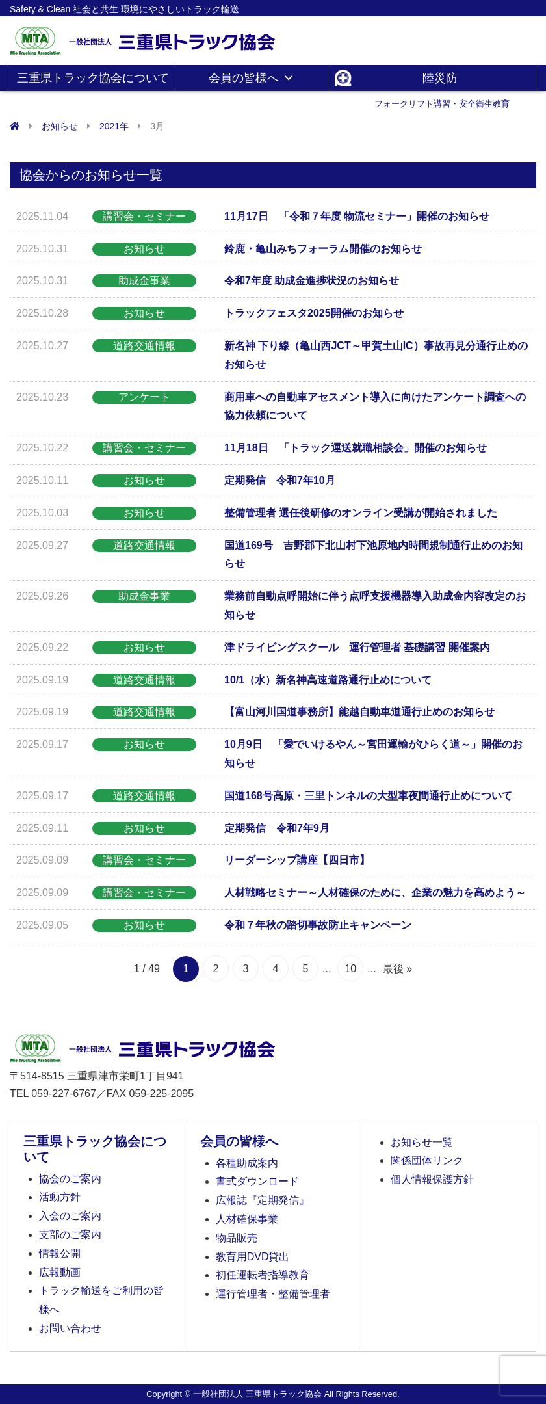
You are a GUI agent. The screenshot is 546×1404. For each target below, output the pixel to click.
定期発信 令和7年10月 (279, 480)
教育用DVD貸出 (253, 1256)
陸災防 (442, 81)
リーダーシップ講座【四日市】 (297, 860)
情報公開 (60, 1253)
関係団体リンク (427, 1160)
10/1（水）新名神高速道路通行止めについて (328, 679)
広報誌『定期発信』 (262, 1200)
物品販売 (236, 1237)
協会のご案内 (70, 1178)
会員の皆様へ (251, 78)
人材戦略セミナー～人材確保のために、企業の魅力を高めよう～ (375, 892)
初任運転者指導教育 (262, 1274)
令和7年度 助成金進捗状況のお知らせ (311, 280)
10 (350, 968)
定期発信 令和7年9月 (277, 828)
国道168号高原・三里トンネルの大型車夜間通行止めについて (368, 795)
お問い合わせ (70, 1328)
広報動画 (60, 1272)
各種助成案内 (247, 1163)
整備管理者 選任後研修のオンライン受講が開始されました (360, 512)
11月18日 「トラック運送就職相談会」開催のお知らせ (355, 447)
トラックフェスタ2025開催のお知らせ (314, 313)
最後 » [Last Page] (397, 968)
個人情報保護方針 (432, 1179)
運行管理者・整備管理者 (273, 1293)
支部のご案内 (70, 1234)
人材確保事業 (247, 1219)
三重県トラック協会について (93, 81)
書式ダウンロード (257, 1181)
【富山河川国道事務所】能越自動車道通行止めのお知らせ (359, 711)
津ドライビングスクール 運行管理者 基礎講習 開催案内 (357, 647)
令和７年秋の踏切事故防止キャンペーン (317, 925)
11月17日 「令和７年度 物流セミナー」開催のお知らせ (356, 216)
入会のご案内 (70, 1215)
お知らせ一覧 (422, 1142)
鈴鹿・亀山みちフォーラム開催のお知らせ (323, 248)
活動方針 (60, 1196)
